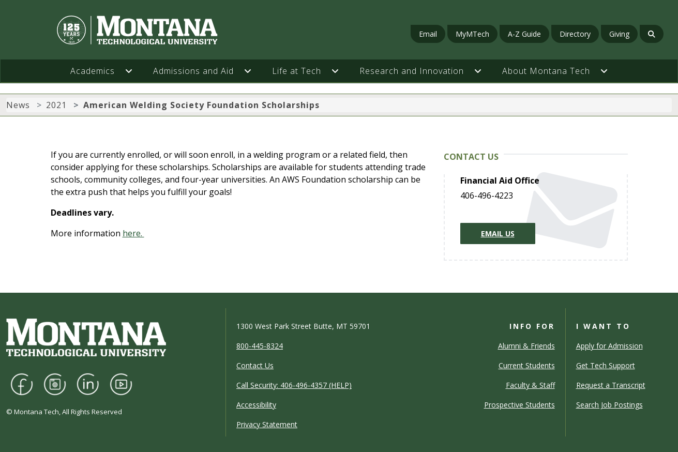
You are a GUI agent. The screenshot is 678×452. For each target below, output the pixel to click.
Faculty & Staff (530, 385)
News (18, 105)
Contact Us (255, 365)
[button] (134, 70)
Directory (575, 34)
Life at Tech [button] (296, 71)
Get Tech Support (605, 365)
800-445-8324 (259, 346)
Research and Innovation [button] (411, 71)
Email (428, 34)
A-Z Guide (524, 34)
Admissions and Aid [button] (193, 71)
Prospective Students (519, 405)
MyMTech (472, 34)
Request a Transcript (610, 385)
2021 (56, 105)
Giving (619, 34)
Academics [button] (92, 71)
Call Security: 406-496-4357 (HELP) (294, 385)
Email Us (498, 233)
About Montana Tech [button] (546, 71)
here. (133, 233)
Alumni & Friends (526, 346)
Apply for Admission (609, 346)
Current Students (527, 365)
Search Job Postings (609, 405)
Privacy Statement (266, 424)
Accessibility (256, 405)
